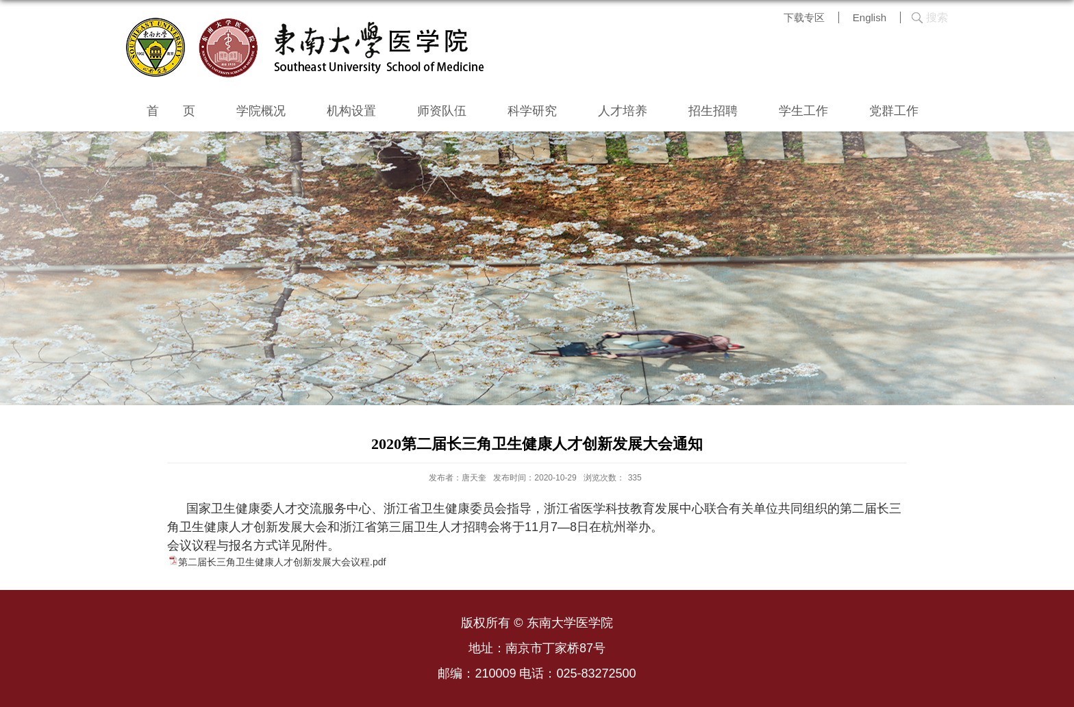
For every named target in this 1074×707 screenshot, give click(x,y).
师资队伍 (441, 111)
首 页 (171, 111)
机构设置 (351, 111)
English (869, 17)
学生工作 (803, 111)
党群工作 (894, 111)
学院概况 (261, 111)
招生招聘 (713, 111)
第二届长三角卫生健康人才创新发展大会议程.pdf (282, 561)
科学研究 (532, 111)
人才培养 (622, 111)
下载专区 (804, 17)
